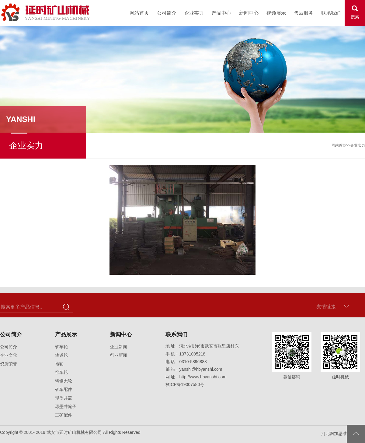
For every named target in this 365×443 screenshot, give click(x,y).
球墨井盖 (63, 397)
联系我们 (331, 13)
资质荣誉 (8, 363)
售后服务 (303, 13)
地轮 (59, 363)
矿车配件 (63, 389)
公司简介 (166, 13)
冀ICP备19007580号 (184, 384)
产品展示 (66, 334)
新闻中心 (249, 13)
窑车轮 (61, 372)
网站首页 (139, 13)
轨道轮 (61, 355)
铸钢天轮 (63, 380)
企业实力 (194, 13)
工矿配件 (63, 415)
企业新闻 (118, 346)
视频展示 (276, 13)
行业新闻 (118, 355)
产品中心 (221, 13)
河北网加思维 (334, 433)
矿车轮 (61, 346)
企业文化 (8, 355)
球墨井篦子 (65, 406)
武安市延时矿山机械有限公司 (46, 12)
